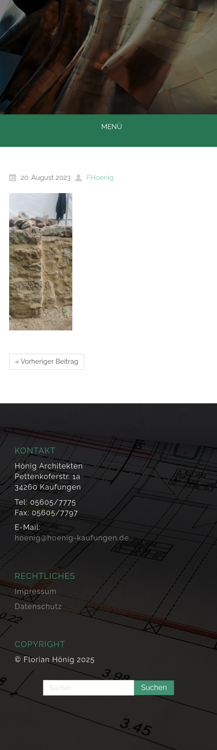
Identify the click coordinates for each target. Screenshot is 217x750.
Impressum (36, 591)
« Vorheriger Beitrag (46, 361)
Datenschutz (38, 606)
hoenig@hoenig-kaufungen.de (72, 538)
